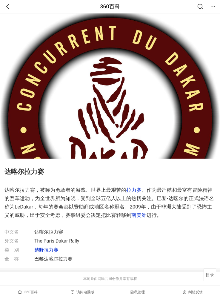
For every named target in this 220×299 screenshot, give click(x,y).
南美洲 (139, 215)
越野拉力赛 (46, 250)
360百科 (110, 7)
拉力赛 (133, 190)
